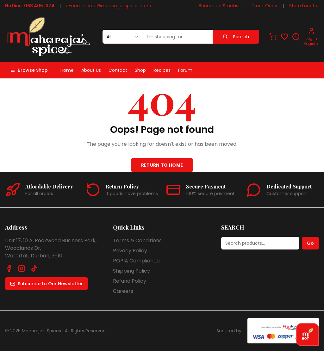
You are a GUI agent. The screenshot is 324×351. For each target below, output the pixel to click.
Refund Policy (129, 281)
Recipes (162, 70)
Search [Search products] (236, 37)
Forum (185, 70)
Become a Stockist (219, 6)
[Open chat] (307, 334)
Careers (123, 291)
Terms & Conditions (137, 240)
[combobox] (123, 37)
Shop (140, 70)
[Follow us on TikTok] (34, 268)
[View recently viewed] (296, 36)
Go (310, 243)
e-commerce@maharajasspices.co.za (108, 6)
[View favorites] (284, 36)
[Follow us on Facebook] (9, 268)
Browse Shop (29, 70)
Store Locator (304, 6)
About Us (91, 70)
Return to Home (162, 165)
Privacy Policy (130, 250)
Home (67, 70)
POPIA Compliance (136, 260)
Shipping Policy (131, 270)
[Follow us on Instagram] (21, 268)
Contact (118, 70)
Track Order (265, 6)
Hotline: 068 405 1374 (29, 6)
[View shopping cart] (273, 36)
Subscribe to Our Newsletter (46, 283)
